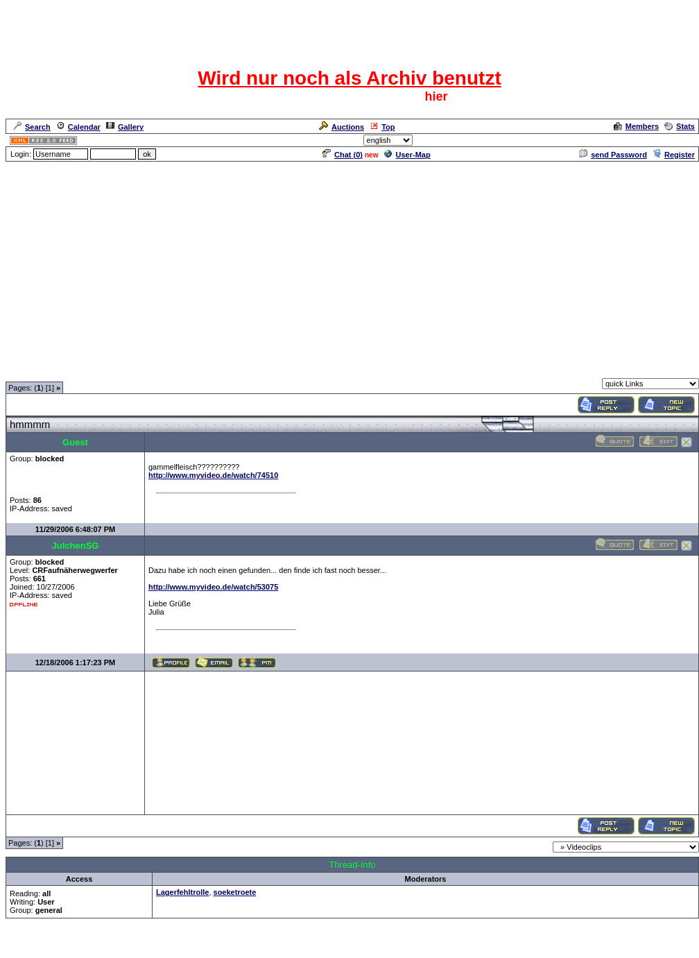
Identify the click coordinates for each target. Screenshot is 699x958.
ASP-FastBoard (317, 948)
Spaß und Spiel (101, 370)
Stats (679, 126)
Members (636, 126)
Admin (682, 140)
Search (32, 127)
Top (382, 127)
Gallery (125, 127)
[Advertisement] (349, 260)
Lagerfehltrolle (182, 892)
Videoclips (156, 370)
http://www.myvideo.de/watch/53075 (213, 587)
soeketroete (235, 892)
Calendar (78, 127)
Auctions (341, 127)
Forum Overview (35, 370)
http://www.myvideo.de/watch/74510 (213, 475)
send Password (613, 155)
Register (674, 155)
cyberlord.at (425, 948)
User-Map (407, 155)
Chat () (342, 155)
